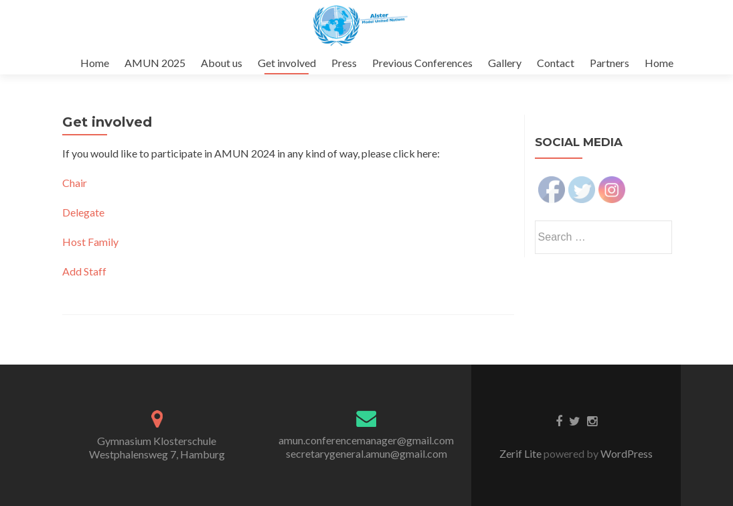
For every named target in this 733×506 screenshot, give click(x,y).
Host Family (90, 241)
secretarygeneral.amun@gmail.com (366, 453)
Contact (555, 62)
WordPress (625, 453)
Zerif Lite (521, 453)
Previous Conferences (422, 62)
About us (221, 62)
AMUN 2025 (155, 62)
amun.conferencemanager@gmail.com (366, 440)
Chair (74, 182)
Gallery (504, 62)
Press (344, 62)
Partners (609, 62)
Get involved (287, 62)
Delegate (83, 212)
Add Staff (84, 271)
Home (94, 62)
